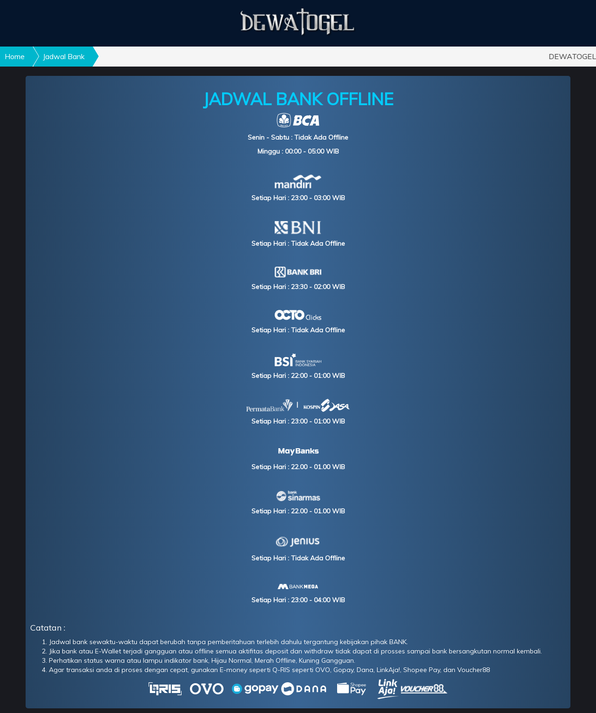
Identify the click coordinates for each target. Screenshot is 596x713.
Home (15, 56)
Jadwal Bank (64, 56)
